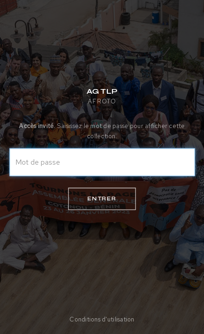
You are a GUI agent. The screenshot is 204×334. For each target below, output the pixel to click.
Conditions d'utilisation (101, 319)
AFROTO (102, 101)
